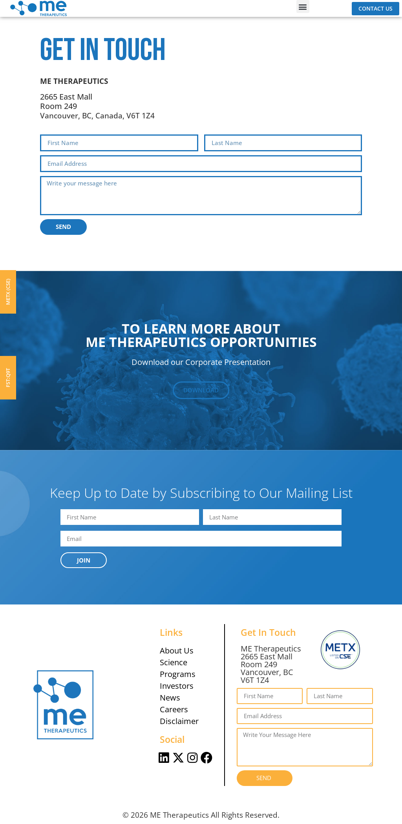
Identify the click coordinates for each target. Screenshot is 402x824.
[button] (302, 6)
